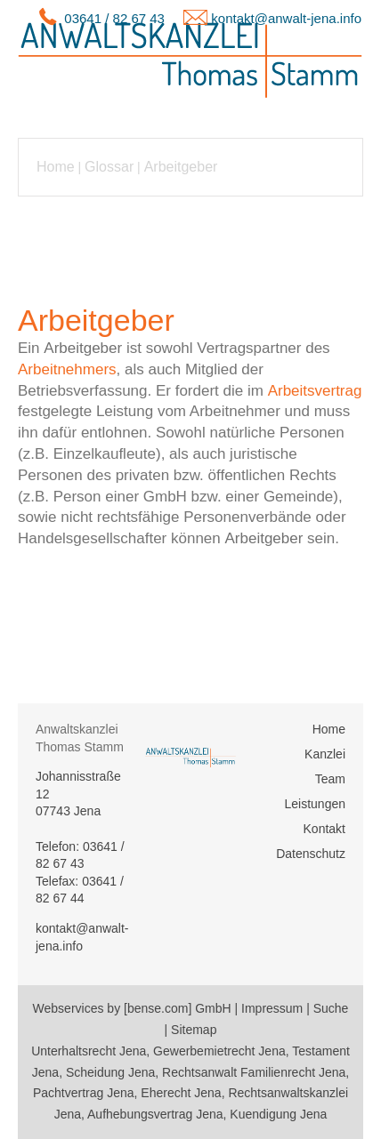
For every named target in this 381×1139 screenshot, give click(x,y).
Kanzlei (324, 754)
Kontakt (324, 829)
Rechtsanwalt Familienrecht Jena (253, 1072)
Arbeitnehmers (67, 369)
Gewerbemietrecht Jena (219, 1051)
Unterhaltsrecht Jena (88, 1051)
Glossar (109, 166)
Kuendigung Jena (278, 1114)
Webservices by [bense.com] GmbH (132, 1008)
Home (55, 166)
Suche (331, 1008)
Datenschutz (310, 853)
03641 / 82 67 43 (114, 18)
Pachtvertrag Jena (83, 1093)
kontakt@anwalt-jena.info (286, 18)
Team (330, 779)
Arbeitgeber (181, 166)
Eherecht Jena (181, 1093)
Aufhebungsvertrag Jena (155, 1114)
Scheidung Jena (110, 1072)
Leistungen (314, 804)
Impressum (272, 1008)
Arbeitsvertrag (315, 390)
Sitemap (193, 1030)
